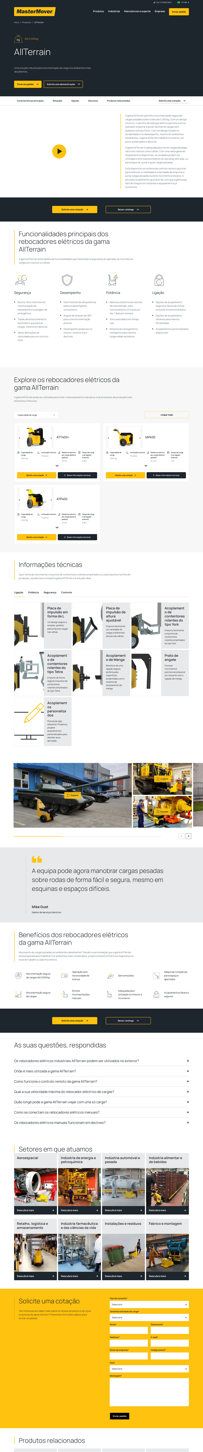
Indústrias (114, 11)
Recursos (93, 100)
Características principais (30, 100)
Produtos (98, 11)
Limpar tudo (167, 414)
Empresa (160, 11)
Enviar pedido (179, 11)
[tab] (18, 592)
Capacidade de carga (27, 415)
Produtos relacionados (118, 100)
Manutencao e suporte (137, 11)
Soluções (57, 100)
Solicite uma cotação (36, 475)
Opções (75, 100)
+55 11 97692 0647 (164, 2)
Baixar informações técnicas (77, 475)
